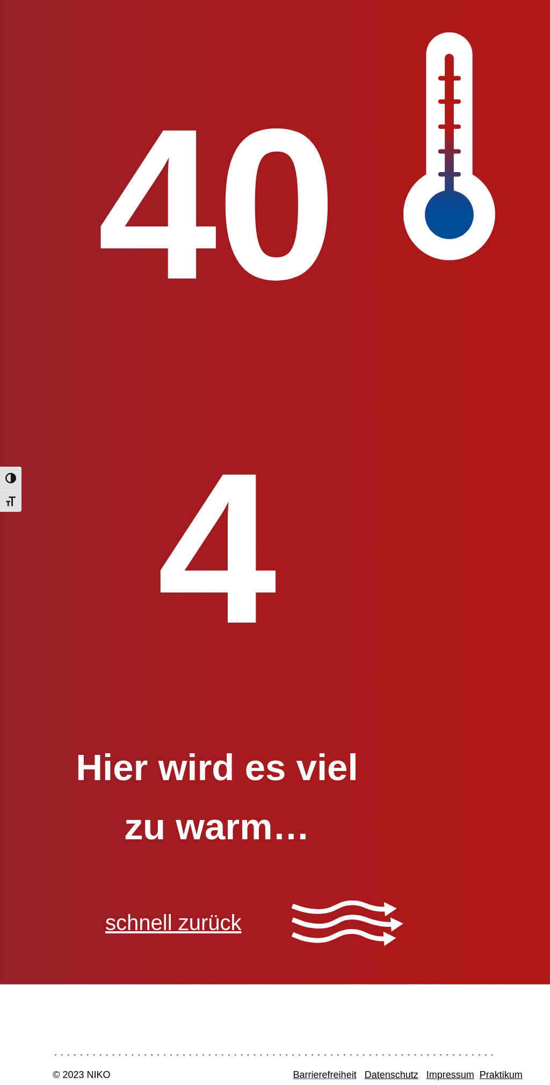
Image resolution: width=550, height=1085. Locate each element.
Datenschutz (391, 1074)
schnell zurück (173, 922)
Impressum (450, 1074)
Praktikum (501, 1074)
